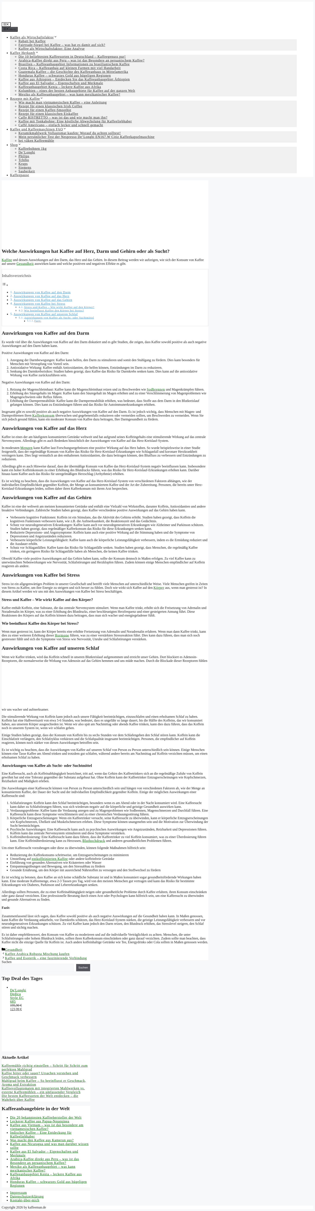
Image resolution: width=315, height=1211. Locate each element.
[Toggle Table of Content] (5, 285)
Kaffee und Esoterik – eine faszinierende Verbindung (46, 958)
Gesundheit (25, 263)
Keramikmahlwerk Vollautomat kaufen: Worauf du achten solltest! (69, 133)
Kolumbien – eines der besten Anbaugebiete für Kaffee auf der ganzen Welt (76, 90)
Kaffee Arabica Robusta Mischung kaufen (37, 954)
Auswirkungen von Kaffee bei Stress (39, 303)
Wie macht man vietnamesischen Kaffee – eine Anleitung (62, 102)
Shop (15, 145)
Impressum (18, 1192)
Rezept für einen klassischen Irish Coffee (50, 106)
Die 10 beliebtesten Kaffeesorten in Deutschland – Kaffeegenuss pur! (72, 56)
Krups (23, 163)
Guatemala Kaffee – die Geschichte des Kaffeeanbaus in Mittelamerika (73, 71)
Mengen (26, 448)
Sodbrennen (156, 389)
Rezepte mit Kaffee (26, 98)
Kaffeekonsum (43, 415)
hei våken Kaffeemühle (36, 140)
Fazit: (37, 321)
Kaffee (7, 260)
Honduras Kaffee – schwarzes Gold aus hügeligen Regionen (64, 75)
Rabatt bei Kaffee (32, 41)
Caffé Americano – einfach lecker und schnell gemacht (60, 125)
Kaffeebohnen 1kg (32, 148)
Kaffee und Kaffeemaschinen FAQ (38, 129)
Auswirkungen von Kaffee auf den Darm (42, 292)
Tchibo (23, 160)
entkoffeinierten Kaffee (50, 859)
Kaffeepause (19, 175)
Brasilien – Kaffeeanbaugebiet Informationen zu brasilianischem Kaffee (74, 64)
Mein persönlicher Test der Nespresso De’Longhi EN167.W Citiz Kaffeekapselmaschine (86, 137)
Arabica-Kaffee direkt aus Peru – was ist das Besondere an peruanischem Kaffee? (81, 60)
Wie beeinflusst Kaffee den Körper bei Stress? (54, 310)
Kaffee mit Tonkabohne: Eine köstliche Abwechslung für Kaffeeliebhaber (75, 121)
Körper (159, 587)
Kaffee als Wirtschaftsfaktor (33, 37)
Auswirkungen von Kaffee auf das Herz (41, 296)
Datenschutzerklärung (27, 1196)
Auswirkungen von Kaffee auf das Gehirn (43, 300)
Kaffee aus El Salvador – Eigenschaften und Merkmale (60, 83)
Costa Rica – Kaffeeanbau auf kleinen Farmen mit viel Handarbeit (69, 68)
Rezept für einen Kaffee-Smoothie (44, 110)
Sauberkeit (26, 171)
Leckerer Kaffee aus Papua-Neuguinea (39, 1121)
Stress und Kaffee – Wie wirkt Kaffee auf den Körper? (59, 307)
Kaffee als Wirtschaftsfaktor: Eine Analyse (51, 48)
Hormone (62, 635)
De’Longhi (26, 152)
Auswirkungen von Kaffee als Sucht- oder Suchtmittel (59, 317)
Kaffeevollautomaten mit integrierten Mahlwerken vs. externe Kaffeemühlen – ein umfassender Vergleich (43, 1090)
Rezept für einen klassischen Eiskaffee (48, 113)
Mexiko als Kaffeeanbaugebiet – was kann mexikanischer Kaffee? (69, 94)
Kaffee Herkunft (24, 53)
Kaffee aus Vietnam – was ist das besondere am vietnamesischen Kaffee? (46, 1127)
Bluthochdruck (93, 840)
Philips (23, 156)
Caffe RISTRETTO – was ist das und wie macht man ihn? (63, 117)
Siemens (24, 167)
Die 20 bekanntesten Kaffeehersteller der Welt (45, 1117)
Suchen (7, 962)
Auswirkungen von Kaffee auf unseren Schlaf (46, 314)
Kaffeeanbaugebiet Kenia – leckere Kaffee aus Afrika (59, 87)
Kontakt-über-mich (24, 1200)
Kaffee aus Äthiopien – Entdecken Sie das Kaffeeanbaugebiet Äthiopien (74, 79)
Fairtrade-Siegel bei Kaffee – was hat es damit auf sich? (61, 45)
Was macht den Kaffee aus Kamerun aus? (42, 1140)
